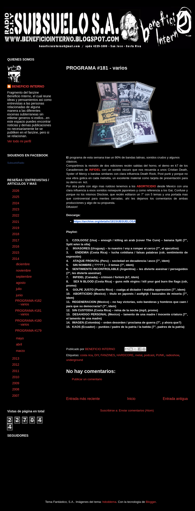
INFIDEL (95, 169)
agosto (21, 283)
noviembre (24, 270)
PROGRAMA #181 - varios (28, 312)
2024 (16, 203)
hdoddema (109, 502)
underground (74, 360)
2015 (16, 252)
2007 (16, 395)
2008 (16, 389)
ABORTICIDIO (146, 186)
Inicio (131, 399)
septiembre (24, 276)
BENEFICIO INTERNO (28, 86)
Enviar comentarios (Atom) (136, 410)
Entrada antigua (175, 399)
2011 (16, 371)
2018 (16, 234)
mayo (20, 338)
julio (19, 289)
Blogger (151, 502)
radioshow (172, 355)
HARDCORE (125, 355)
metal (138, 355)
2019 (16, 228)
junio (19, 295)
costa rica (86, 355)
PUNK (160, 355)
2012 (16, 364)
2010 (16, 377)
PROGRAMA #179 (28, 330)
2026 (16, 190)
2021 (16, 222)
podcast (149, 355)
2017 (16, 240)
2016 (16, 246)
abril (19, 344)
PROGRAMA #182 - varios (28, 302)
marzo (21, 351)
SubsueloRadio (15, 162)
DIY (96, 355)
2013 (16, 358)
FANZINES (108, 355)
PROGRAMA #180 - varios (28, 322)
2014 (16, 258)
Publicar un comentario (87, 379)
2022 (16, 215)
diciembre (23, 264)
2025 (16, 197)
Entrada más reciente (83, 399)
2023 (16, 209)
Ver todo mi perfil (19, 141)
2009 (16, 383)
